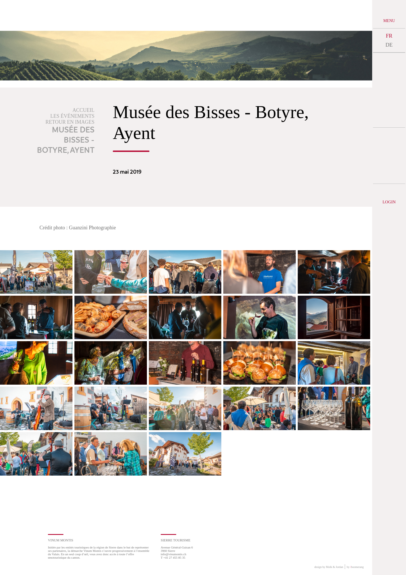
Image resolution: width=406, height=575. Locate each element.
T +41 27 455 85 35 (173, 557)
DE (388, 45)
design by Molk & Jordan (328, 567)
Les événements (72, 116)
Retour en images (69, 122)
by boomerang (355, 567)
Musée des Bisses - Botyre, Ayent (65, 140)
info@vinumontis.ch (173, 554)
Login (389, 202)
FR (389, 36)
